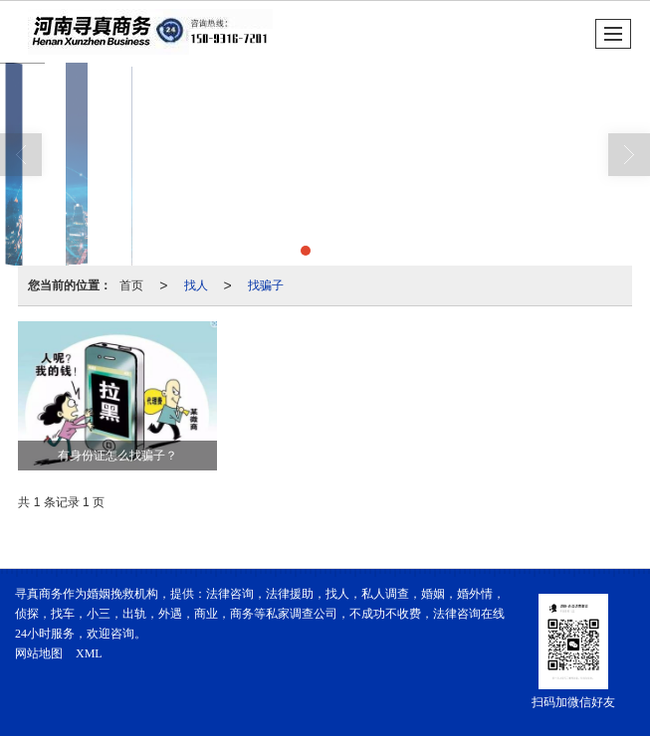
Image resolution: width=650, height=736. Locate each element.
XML (89, 653)
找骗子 (266, 285)
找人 (196, 285)
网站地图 (39, 653)
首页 (131, 285)
